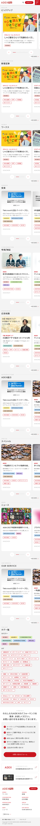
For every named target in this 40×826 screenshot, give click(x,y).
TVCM (18, 696)
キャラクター (17, 665)
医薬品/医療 (16, 684)
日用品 (17, 680)
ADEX (24, 677)
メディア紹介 (21, 659)
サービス (6, 684)
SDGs (5, 655)
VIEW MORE (34, 56)
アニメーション (33, 659)
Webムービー (7, 696)
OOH (32, 699)
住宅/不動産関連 (28, 680)
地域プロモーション (31, 652)
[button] (19, 52)
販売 (15, 687)
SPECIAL (31, 641)
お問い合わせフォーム (20, 754)
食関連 (16, 677)
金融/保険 (25, 674)
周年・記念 (6, 665)
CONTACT (29, 2)
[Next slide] (31, 52)
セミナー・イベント (8, 659)
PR (19, 702)
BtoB (15, 699)
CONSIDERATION (25, 637)
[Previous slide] (9, 52)
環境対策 (6, 652)
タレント (27, 655)
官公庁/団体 (14, 674)
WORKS (5, 637)
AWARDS (14, 637)
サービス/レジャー (8, 690)
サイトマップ (23, 819)
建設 (5, 674)
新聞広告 (26, 662)
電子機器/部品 (25, 687)
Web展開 (26, 696)
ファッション (7, 677)
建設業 (35, 684)
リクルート (6, 662)
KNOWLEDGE (7, 641)
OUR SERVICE (14, 644)
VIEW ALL (6, 814)
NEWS (4, 644)
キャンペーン (7, 668)
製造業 (26, 684)
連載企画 (27, 665)
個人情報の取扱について (8, 819)
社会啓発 (16, 662)
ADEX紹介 (6, 699)
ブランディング (16, 655)
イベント (27, 702)
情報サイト (6, 687)
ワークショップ (17, 652)
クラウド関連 (7, 680)
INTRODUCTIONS (19, 641)
